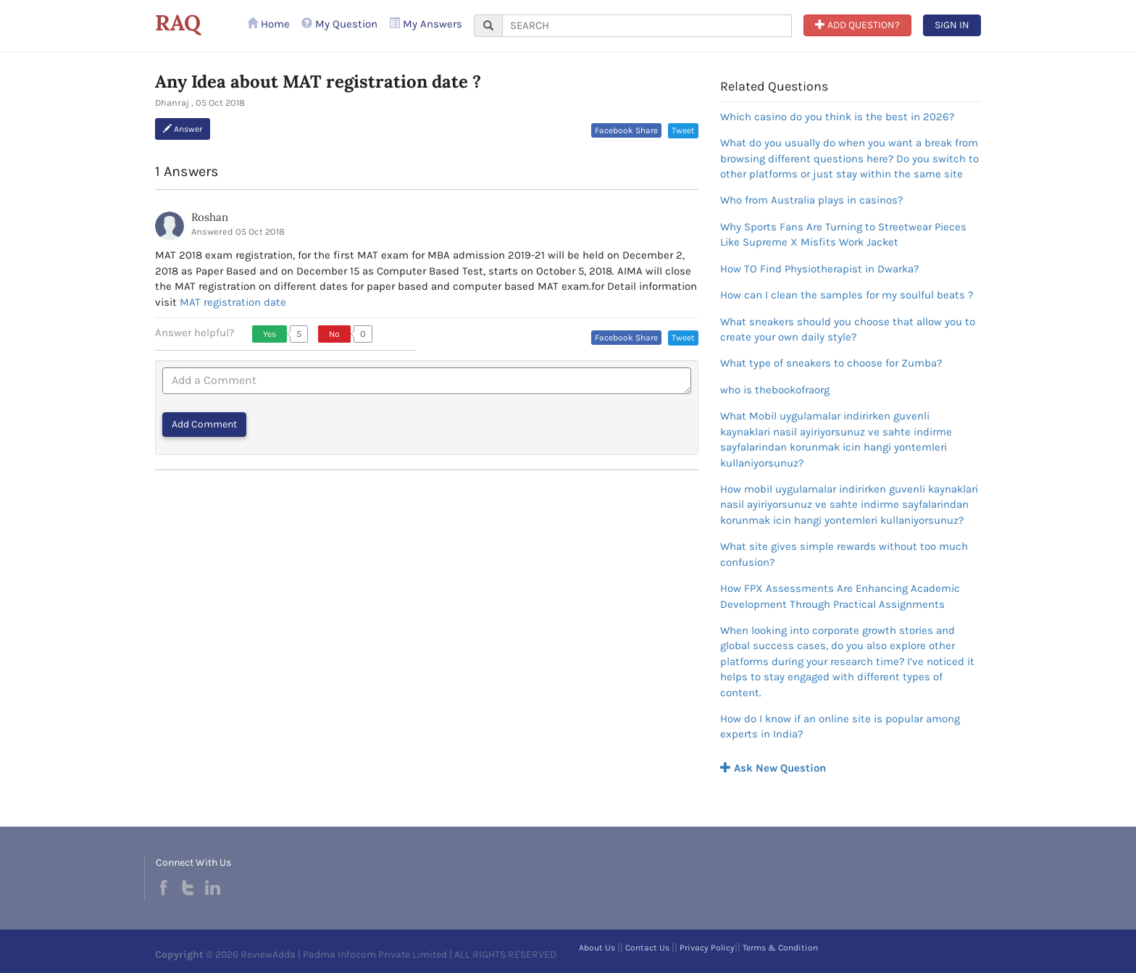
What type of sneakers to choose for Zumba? (831, 362)
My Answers (425, 23)
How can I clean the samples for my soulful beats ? (846, 294)
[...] (647, 25)
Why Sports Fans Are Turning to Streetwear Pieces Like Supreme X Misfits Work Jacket (843, 234)
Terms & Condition (780, 948)
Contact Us (647, 948)
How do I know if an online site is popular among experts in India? (840, 726)
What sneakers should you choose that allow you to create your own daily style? (847, 329)
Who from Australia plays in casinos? (811, 199)
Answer (182, 129)
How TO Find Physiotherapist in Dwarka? (819, 268)
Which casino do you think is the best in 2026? (837, 116)
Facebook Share (626, 130)
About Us (597, 948)
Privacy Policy (707, 948)
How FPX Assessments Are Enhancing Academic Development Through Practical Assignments (840, 596)
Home (268, 23)
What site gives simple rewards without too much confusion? (844, 554)
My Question (339, 23)
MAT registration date (233, 302)
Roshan (209, 217)
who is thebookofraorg (775, 389)
